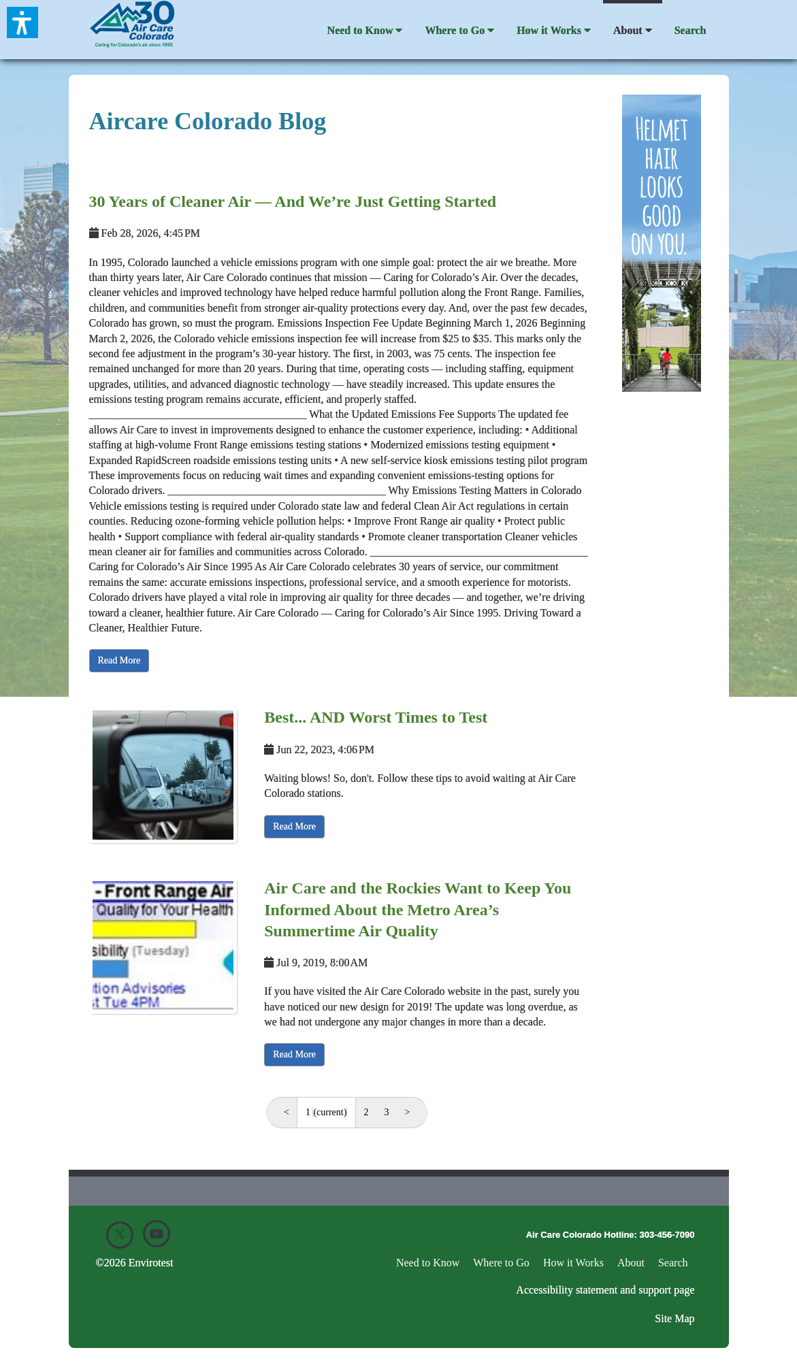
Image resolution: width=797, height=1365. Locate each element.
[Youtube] (156, 1233)
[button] (22, 22)
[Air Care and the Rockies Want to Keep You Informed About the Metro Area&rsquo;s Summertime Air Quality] (163, 946)
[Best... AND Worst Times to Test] (163, 775)
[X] (119, 1235)
